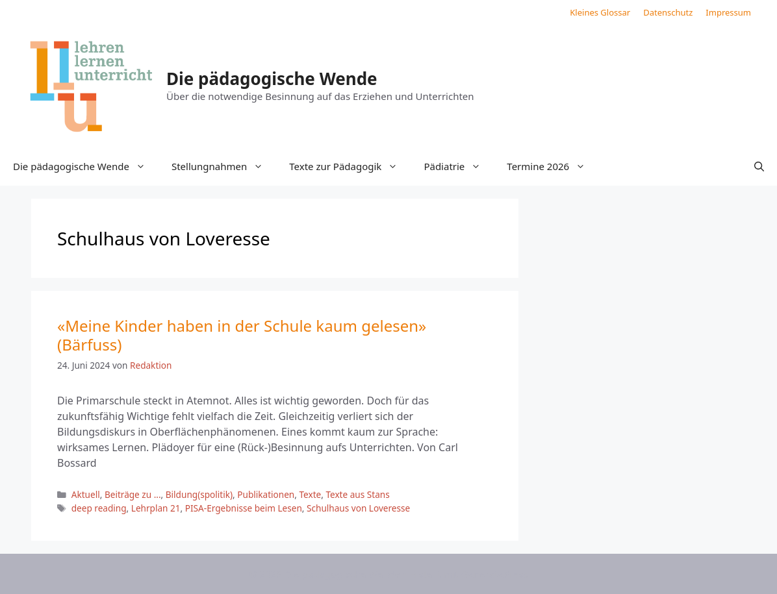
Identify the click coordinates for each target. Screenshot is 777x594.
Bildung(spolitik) (199, 494)
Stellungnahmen (224, 166)
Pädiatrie (459, 166)
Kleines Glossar (600, 12)
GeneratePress (494, 573)
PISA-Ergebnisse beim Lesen (243, 508)
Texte (310, 494)
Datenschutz (668, 12)
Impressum (728, 12)
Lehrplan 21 (156, 508)
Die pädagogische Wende (271, 78)
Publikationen (265, 494)
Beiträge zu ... (133, 494)
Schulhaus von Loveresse (358, 508)
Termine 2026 (552, 166)
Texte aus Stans (357, 494)
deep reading (99, 508)
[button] (759, 166)
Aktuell (85, 494)
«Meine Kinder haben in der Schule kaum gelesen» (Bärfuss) (241, 335)
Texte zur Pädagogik (350, 166)
